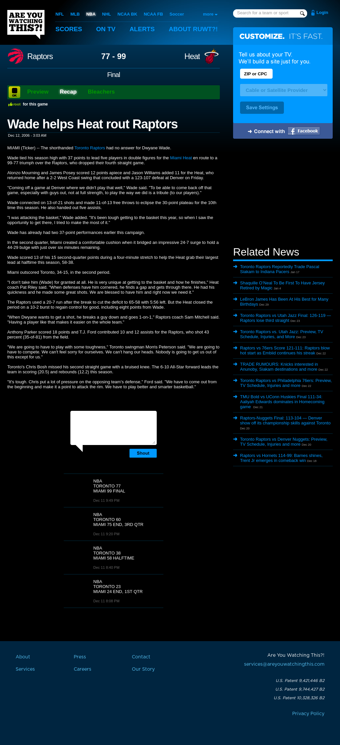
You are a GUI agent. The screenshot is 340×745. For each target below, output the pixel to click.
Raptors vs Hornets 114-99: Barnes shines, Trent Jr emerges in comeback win (281, 458)
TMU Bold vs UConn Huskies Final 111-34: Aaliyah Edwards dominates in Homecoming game (282, 401)
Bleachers (101, 92)
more (208, 14)
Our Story (143, 669)
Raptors (40, 56)
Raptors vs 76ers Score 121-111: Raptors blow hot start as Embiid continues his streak (285, 350)
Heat (192, 56)
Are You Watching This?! (25, 24)
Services (25, 669)
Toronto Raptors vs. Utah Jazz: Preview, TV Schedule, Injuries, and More (281, 334)
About (193, 29)
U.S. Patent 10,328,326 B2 (299, 698)
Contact (141, 657)
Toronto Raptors (89, 147)
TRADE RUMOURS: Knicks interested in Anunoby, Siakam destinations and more (279, 367)
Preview (37, 92)
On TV (106, 29)
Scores (68, 29)
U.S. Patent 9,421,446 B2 (300, 681)
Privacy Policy (308, 713)
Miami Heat (181, 157)
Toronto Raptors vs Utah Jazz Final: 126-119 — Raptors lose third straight (285, 318)
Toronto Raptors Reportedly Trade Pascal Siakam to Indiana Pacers (279, 269)
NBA (91, 14)
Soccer (177, 14)
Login (322, 12)
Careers (82, 669)
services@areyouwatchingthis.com (284, 664)
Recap (68, 92)
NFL (59, 14)
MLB (75, 14)
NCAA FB (153, 14)
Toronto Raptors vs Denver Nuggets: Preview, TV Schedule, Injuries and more (283, 442)
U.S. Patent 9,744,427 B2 (299, 689)
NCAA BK (127, 14)
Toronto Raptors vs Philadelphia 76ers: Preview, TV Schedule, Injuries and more (286, 383)
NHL (106, 14)
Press (80, 657)
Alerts (142, 29)
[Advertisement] (283, 193)
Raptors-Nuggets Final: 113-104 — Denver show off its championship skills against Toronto (285, 420)
